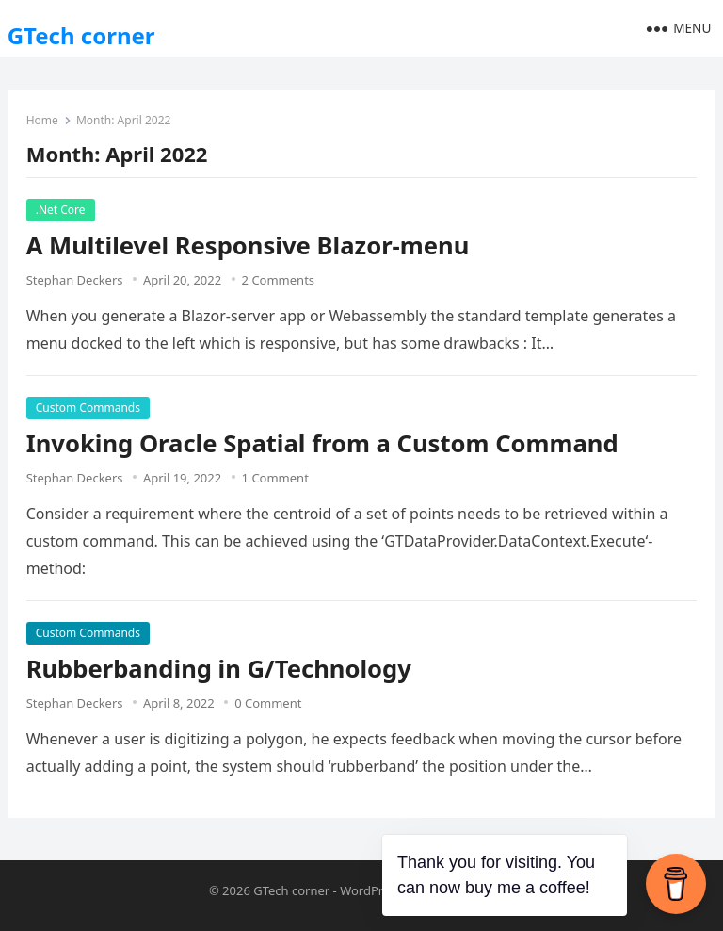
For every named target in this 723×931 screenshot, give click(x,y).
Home (42, 120)
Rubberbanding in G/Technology (218, 668)
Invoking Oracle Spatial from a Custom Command (322, 443)
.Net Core (61, 210)
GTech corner (81, 35)
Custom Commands (88, 408)
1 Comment (275, 477)
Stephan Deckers (74, 279)
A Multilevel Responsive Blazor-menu (248, 245)
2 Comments (278, 279)
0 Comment (267, 702)
